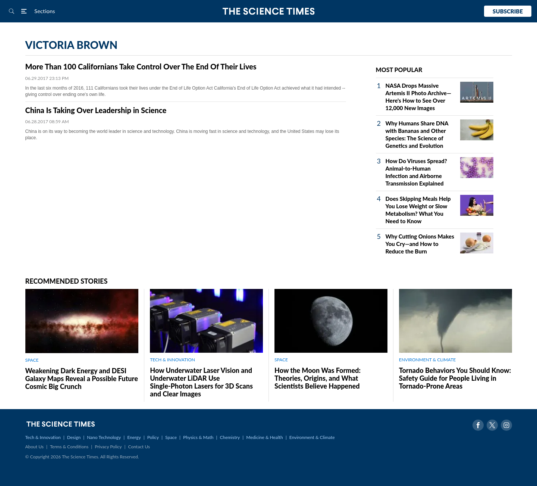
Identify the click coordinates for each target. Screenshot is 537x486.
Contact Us (139, 446)
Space (171, 437)
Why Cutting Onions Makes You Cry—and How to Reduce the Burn (420, 244)
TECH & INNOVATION (172, 359)
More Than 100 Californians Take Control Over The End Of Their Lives (141, 66)
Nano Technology (104, 437)
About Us (34, 446)
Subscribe (508, 11)
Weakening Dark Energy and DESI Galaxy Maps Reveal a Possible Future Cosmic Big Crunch (81, 378)
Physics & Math (198, 437)
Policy (153, 437)
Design (74, 437)
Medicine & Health (264, 437)
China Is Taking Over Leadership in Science (96, 110)
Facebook (478, 425)
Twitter (492, 425)
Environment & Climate (312, 437)
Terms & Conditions (69, 446)
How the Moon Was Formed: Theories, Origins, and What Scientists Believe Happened (317, 378)
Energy (134, 437)
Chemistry (230, 437)
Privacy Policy (108, 446)
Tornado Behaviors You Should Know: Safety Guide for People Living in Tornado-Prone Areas (455, 378)
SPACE (32, 360)
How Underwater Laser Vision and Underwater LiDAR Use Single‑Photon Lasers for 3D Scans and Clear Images (201, 382)
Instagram (506, 425)
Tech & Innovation (43, 437)
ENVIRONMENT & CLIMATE (427, 359)
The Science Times (269, 11)
